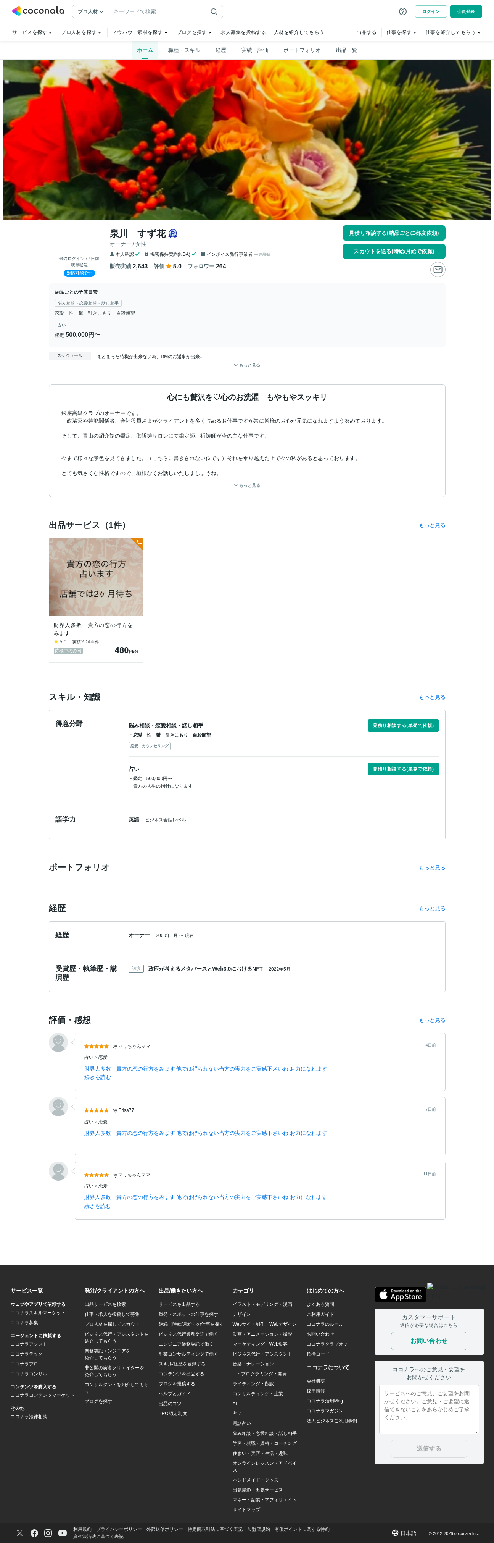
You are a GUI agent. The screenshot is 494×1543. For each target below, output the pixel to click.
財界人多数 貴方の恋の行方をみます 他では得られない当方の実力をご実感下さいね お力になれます (206, 1069)
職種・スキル (184, 50)
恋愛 (103, 1057)
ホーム (145, 50)
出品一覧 (346, 50)
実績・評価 (254, 50)
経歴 (221, 50)
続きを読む (97, 1077)
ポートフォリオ (302, 50)
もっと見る (247, 485)
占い (89, 1057)
